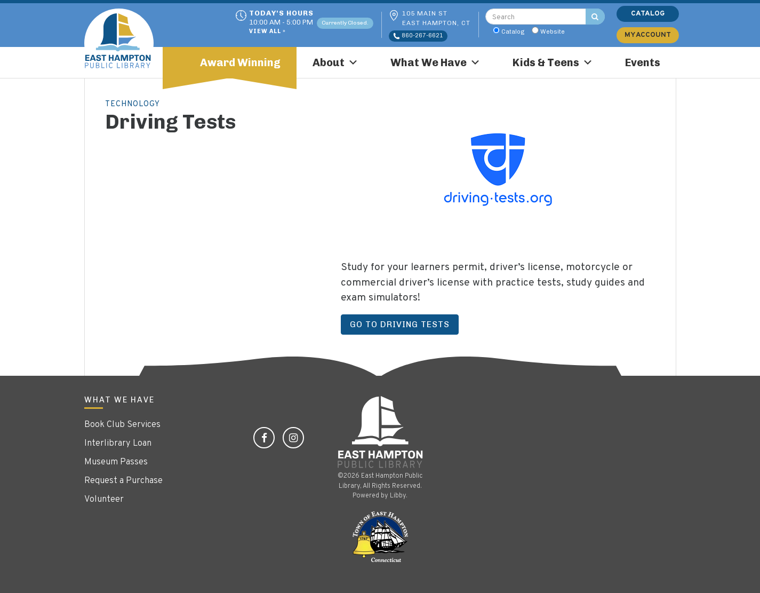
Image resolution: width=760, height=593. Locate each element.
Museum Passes (116, 462)
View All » (267, 32)
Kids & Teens (553, 62)
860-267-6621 (418, 35)
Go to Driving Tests (400, 324)
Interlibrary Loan (117, 443)
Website (552, 31)
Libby (398, 496)
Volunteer (104, 499)
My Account (648, 34)
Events (642, 62)
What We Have (435, 62)
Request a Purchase (123, 481)
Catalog (513, 31)
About (335, 62)
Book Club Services (122, 425)
